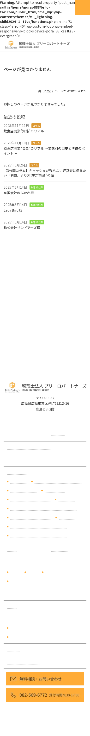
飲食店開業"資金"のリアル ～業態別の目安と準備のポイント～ (44, 150)
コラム (36, 125)
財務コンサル (55, 490)
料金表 (12, 549)
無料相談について (20, 459)
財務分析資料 (20, 628)
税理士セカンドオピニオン (30, 499)
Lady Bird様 (13, 209)
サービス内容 (17, 472)
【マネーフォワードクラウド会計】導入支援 (43, 508)
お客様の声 (37, 187)
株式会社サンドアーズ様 (22, 227)
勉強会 (12, 606)
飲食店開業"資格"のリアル (24, 131)
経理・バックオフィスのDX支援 (59, 481)
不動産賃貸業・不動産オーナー (33, 581)
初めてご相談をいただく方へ (29, 447)
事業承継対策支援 (23, 490)
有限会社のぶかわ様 (19, 192)
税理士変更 (66, 499)
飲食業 (33, 572)
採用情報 (13, 649)
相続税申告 (67, 517)
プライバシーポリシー (24, 662)
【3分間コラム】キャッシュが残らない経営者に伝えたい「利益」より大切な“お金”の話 (45, 173)
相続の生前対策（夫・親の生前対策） (38, 535)
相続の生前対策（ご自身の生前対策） (38, 526)
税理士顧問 (18, 481)
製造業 (50, 572)
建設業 (15, 572)
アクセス (58, 433)
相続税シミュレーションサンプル (35, 637)
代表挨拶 (13, 430)
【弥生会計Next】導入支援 (30, 517)
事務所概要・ (61, 427)
